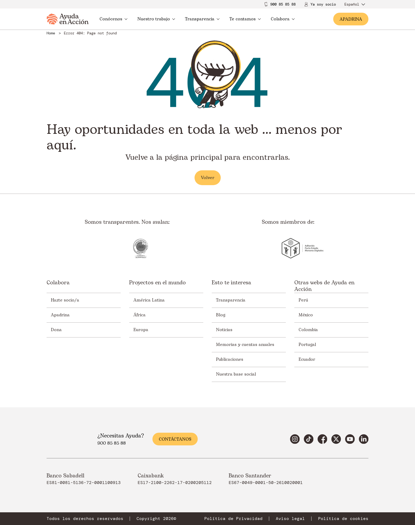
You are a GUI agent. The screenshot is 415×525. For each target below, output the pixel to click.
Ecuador (307, 359)
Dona (56, 330)
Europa (140, 330)
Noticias (224, 330)
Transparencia (202, 19)
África (139, 315)
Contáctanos (175, 439)
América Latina (149, 300)
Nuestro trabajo (156, 19)
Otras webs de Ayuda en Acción (324, 286)
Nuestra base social (236, 374)
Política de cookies (343, 519)
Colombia (308, 330)
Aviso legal (290, 519)
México (306, 315)
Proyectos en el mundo (157, 283)
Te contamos (245, 19)
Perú (303, 300)
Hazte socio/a (65, 300)
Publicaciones (229, 359)
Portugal (307, 344)
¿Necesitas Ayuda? (120, 436)
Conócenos (114, 19)
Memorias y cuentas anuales (245, 344)
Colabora (283, 19)
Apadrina (60, 315)
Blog (220, 315)
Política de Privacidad (233, 519)
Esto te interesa (231, 283)
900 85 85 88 (283, 4)
